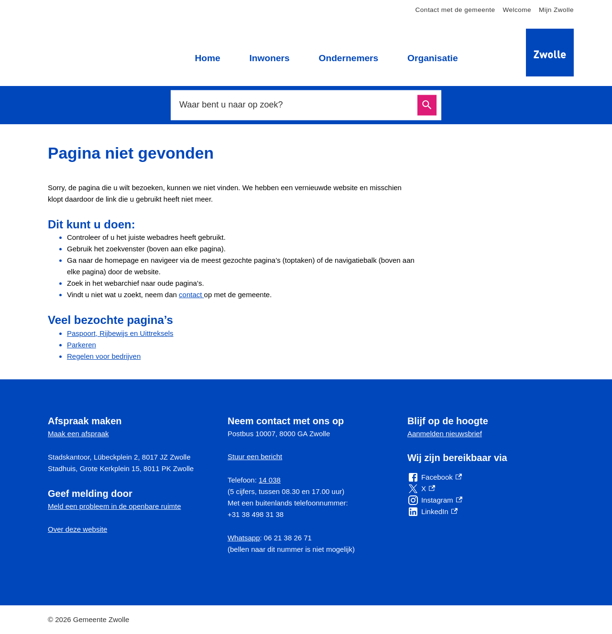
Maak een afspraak (78, 434)
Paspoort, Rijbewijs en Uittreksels (120, 333)
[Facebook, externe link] (434, 477)
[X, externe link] (421, 488)
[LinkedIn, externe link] (432, 511)
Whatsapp (244, 538)
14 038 (270, 480)
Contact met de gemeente (455, 9)
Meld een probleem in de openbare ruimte (114, 506)
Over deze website (77, 529)
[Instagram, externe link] (434, 500)
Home (207, 58)
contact (191, 294)
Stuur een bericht (255, 456)
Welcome (517, 9)
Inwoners (269, 58)
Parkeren (81, 345)
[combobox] (295, 105)
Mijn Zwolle (556, 9)
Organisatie (432, 58)
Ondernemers (348, 58)
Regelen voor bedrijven (104, 356)
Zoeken (427, 105)
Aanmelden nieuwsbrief (444, 434)
